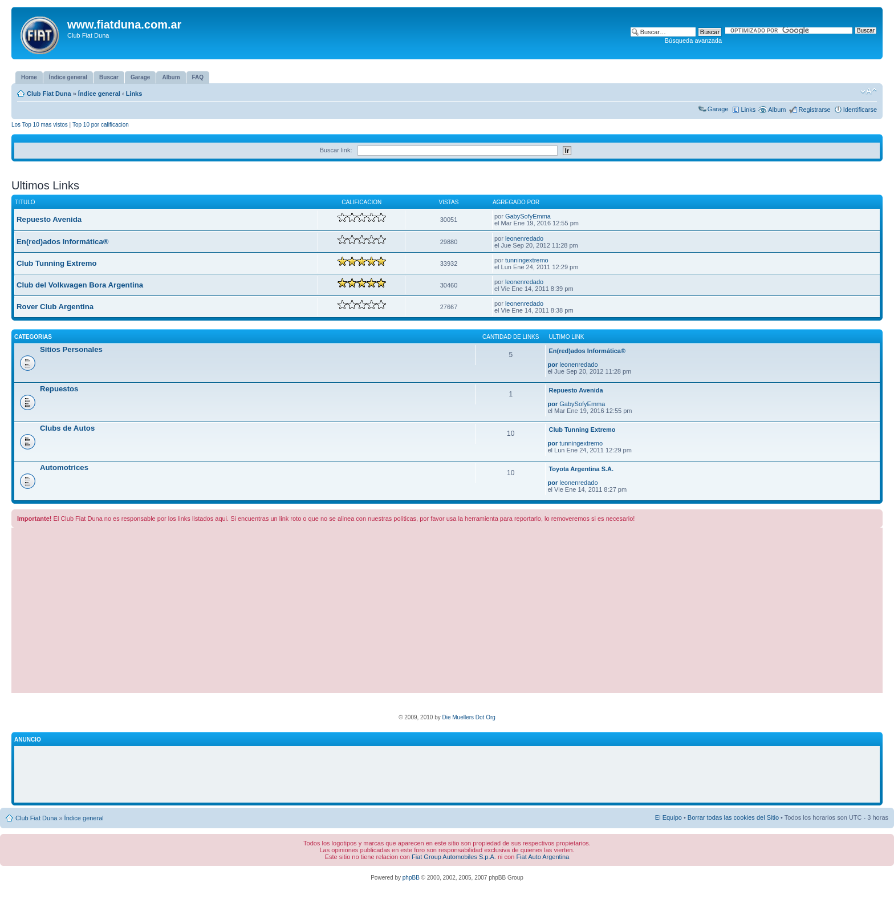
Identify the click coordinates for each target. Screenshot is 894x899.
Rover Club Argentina (55, 306)
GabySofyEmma (528, 216)
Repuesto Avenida (49, 219)
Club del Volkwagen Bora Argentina (80, 285)
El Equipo (668, 817)
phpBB (411, 877)
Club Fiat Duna (49, 93)
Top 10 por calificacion (100, 125)
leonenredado (524, 238)
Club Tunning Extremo (56, 263)
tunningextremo (526, 260)
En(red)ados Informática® (62, 241)
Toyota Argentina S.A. (580, 468)
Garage (718, 109)
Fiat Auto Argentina (542, 856)
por (552, 364)
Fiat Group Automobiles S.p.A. (454, 856)
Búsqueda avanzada (693, 40)
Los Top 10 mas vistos (39, 125)
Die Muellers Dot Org (468, 717)
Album (777, 109)
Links (134, 93)
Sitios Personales (71, 349)
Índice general (99, 93)
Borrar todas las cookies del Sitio (733, 817)
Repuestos (59, 388)
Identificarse (860, 109)
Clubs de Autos (67, 428)
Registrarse (814, 109)
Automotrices (64, 467)
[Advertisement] (447, 613)
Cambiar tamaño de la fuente (868, 91)
